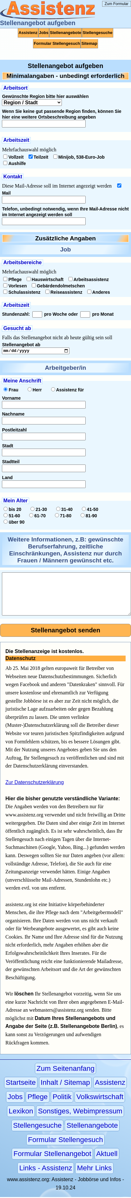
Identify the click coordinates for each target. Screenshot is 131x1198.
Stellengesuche (98, 32)
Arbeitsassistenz (89, 279)
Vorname (11, 399)
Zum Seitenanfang (65, 1069)
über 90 (13, 523)
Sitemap (89, 43)
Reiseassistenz (63, 292)
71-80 (63, 516)
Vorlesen (15, 285)
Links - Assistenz (45, 1169)
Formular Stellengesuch (57, 43)
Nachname (13, 414)
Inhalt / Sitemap (65, 1084)
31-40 (64, 510)
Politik (62, 1098)
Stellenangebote (65, 32)
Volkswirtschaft (99, 1098)
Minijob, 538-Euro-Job (79, 157)
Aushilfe (14, 163)
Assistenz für (67, 390)
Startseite (21, 1084)
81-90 (89, 516)
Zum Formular (116, 4)
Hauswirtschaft (45, 279)
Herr (35, 390)
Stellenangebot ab (21, 344)
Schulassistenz (21, 292)
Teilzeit (38, 157)
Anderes (98, 292)
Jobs (44, 32)
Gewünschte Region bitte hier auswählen (45, 96)
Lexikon (21, 1112)
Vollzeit (13, 157)
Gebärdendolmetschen (58, 285)
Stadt (7, 446)
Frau (10, 390)
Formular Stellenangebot (52, 1155)
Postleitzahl (14, 430)
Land (7, 478)
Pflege (12, 279)
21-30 (38, 510)
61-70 (37, 516)
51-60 (11, 516)
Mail (6, 193)
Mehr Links (94, 1169)
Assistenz (28, 32)
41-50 (90, 510)
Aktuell (106, 1155)
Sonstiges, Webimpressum (80, 1112)
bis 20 (12, 510)
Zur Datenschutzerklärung (34, 783)
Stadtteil (10, 462)
